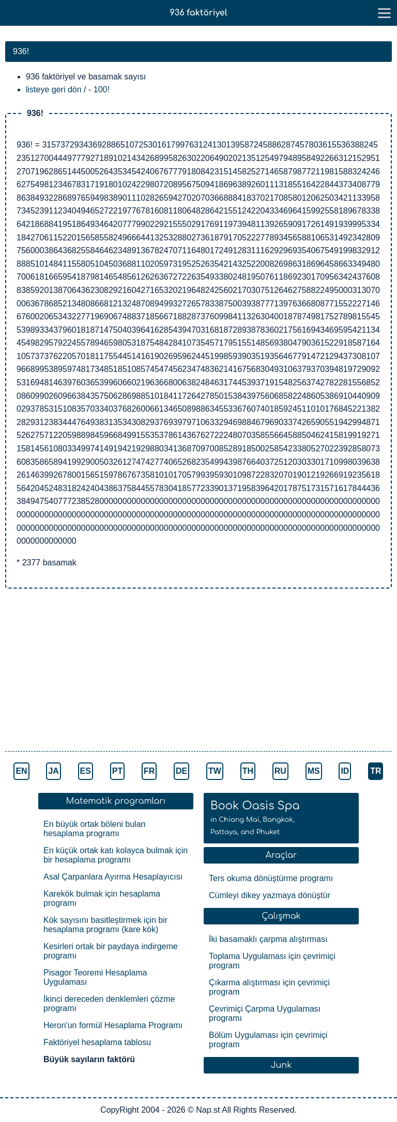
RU (280, 771)
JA (53, 771)
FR (149, 771)
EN (21, 771)
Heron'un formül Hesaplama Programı (112, 1025)
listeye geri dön (54, 89)
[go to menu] (384, 13)
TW (214, 771)
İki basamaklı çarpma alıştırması (268, 939)
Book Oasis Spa (255, 818)
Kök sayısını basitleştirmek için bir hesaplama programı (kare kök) (105, 925)
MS (314, 771)
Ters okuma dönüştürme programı (271, 878)
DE (181, 771)
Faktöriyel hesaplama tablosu (97, 1042)
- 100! (99, 89)
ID (345, 771)
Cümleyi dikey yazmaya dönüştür (269, 895)
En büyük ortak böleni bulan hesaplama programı (94, 829)
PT (117, 771)
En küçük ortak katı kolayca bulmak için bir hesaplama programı (115, 855)
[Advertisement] (198, 671)
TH (247, 771)
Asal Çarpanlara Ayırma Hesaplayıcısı (112, 876)
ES (85, 771)
